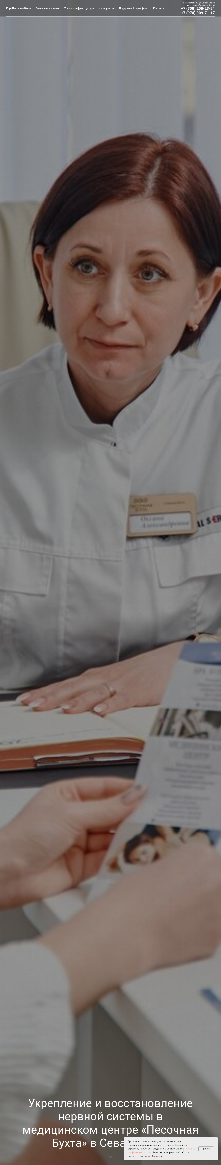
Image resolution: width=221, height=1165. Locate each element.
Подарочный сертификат (134, 8)
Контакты (159, 8)
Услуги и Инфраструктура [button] (79, 8)
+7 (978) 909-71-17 (198, 13)
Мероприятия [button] (106, 8)
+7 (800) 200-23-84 (198, 8)
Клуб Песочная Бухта (18, 8)
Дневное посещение (47, 8)
